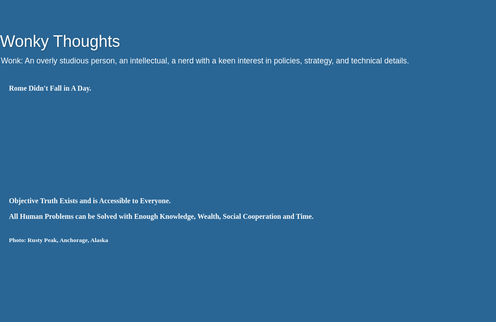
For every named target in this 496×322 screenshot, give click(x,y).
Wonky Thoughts (60, 41)
